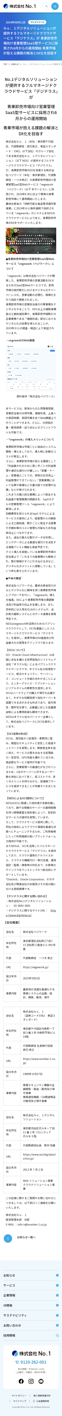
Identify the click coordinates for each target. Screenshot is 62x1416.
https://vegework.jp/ (35, 967)
